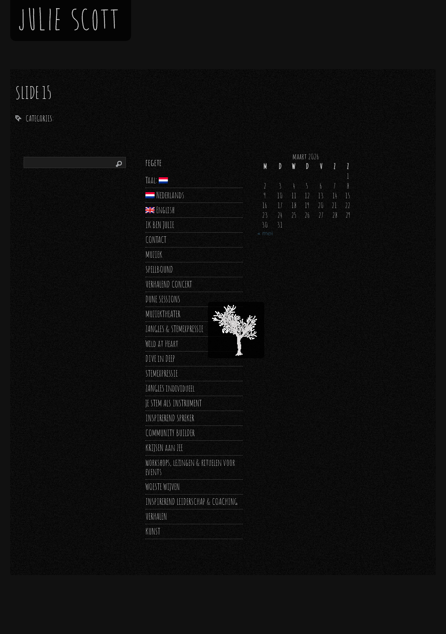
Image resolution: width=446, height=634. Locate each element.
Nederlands (164, 195)
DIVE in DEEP (160, 358)
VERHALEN (156, 516)
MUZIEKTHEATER (162, 314)
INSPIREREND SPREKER (169, 418)
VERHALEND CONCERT (168, 284)
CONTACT (155, 239)
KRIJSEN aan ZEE (164, 447)
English (160, 209)
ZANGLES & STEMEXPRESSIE (174, 328)
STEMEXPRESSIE (161, 373)
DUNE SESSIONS (162, 299)
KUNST (152, 531)
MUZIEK (153, 254)
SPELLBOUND (159, 269)
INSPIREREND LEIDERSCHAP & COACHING (191, 501)
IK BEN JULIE (159, 224)
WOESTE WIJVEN (162, 486)
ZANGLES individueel (170, 388)
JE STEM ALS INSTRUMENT (173, 403)
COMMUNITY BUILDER (170, 432)
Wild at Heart (161, 343)
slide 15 (33, 92)
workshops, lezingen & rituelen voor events (190, 467)
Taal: (156, 180)
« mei (265, 233)
